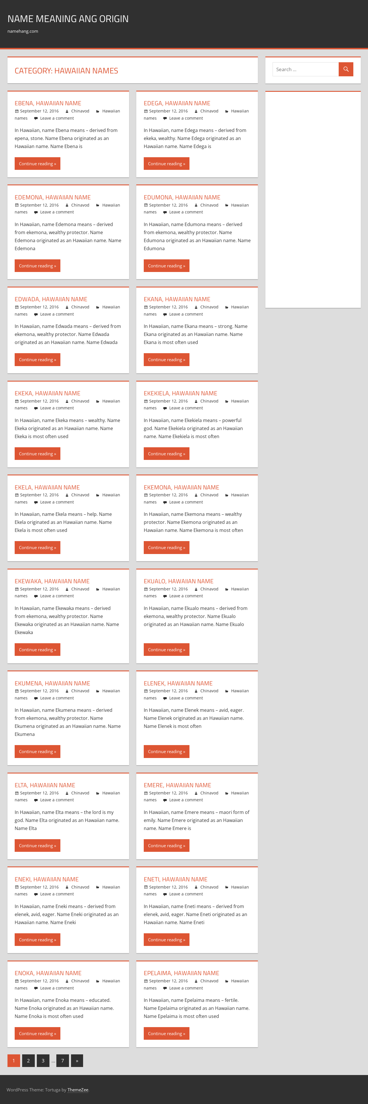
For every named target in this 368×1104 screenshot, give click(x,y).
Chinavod (80, 111)
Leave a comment (57, 118)
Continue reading (36, 163)
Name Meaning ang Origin (71, 18)
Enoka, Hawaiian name (49, 973)
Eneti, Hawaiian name (176, 879)
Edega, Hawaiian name (178, 103)
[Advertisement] (316, 204)
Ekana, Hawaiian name (178, 299)
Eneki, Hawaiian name (47, 879)
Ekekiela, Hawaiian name (181, 393)
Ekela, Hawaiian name (48, 487)
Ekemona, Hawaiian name (182, 487)
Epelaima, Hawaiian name (182, 973)
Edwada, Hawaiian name (51, 299)
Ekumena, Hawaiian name (53, 683)
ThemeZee (78, 1090)
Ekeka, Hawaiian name (48, 393)
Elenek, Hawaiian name (179, 683)
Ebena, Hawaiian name (49, 103)
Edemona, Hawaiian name (53, 197)
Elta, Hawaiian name (46, 785)
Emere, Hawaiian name (178, 785)
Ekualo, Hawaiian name (179, 581)
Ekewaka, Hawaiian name (53, 581)
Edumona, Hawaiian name (183, 197)
